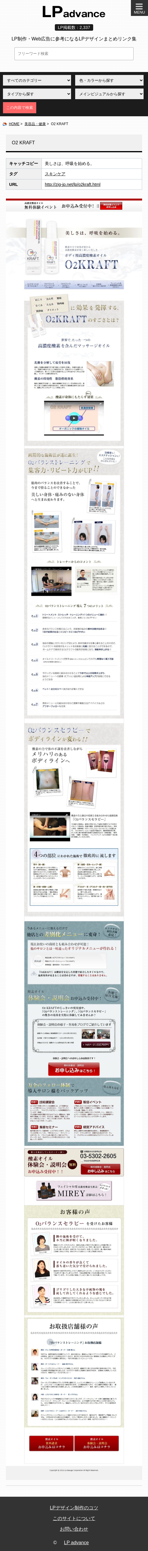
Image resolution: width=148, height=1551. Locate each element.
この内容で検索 (19, 107)
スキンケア (55, 173)
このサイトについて (74, 1518)
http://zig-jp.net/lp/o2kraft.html (73, 184)
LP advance (76, 1542)
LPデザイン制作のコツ (74, 1507)
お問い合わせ (74, 1529)
